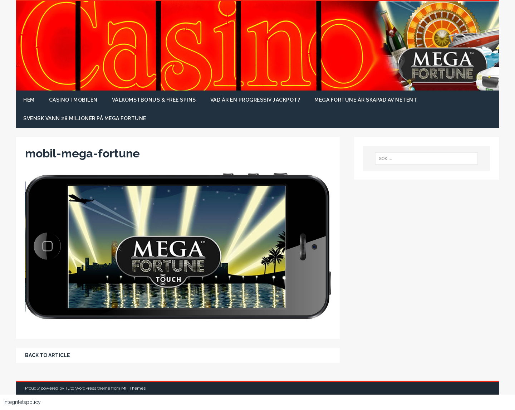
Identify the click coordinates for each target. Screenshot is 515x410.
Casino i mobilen (73, 100)
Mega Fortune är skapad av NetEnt (365, 100)
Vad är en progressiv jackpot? (255, 100)
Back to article (47, 355)
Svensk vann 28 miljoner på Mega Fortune (84, 118)
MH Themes (133, 388)
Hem (29, 100)
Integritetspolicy (22, 402)
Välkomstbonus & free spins (154, 100)
